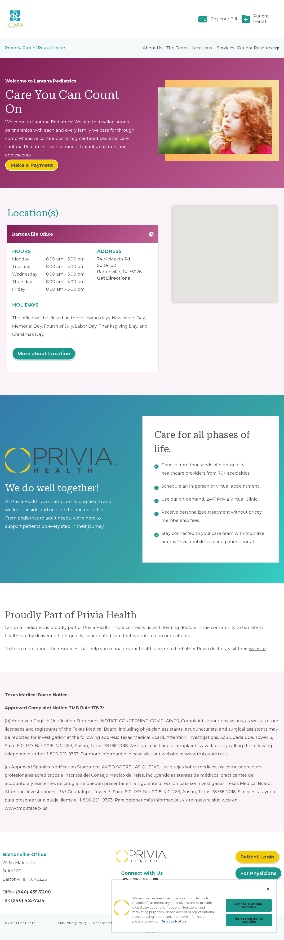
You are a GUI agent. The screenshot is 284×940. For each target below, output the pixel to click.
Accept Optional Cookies (248, 905)
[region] (194, 906)
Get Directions (113, 278)
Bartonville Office (32, 234)
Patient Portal (261, 18)
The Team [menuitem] (177, 48)
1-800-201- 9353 (96, 800)
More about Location (43, 353)
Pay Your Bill (224, 19)
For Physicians (258, 873)
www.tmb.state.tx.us (206, 754)
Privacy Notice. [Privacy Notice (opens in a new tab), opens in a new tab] (174, 921)
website (257, 648)
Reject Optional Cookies (249, 920)
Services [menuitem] (225, 48)
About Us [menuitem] (152, 48)
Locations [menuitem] (202, 48)
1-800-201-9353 (63, 754)
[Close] (268, 889)
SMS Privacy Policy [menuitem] (72, 923)
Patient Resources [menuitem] (256, 48)
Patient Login (257, 857)
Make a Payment (31, 165)
